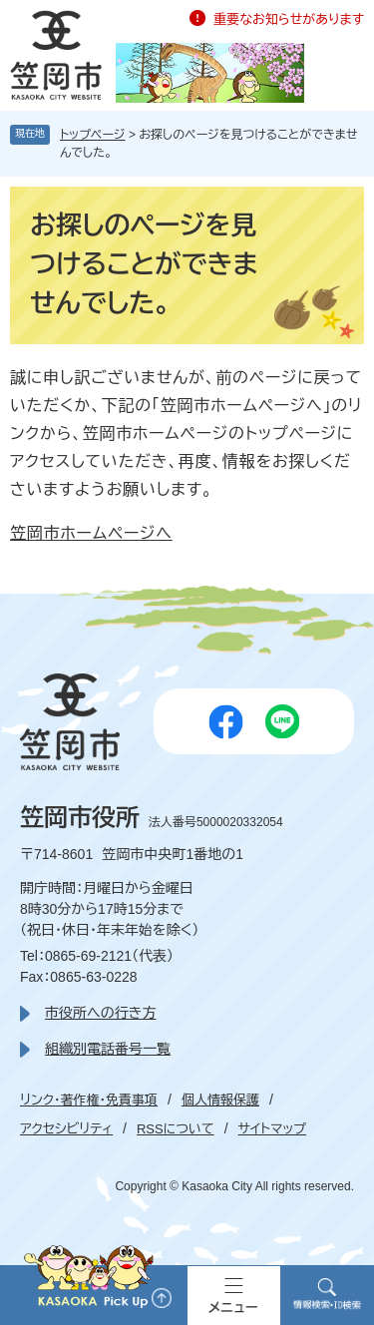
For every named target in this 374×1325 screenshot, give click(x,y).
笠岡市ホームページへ (91, 533)
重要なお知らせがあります (288, 19)
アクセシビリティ (66, 1128)
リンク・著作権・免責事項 (89, 1100)
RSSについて (175, 1128)
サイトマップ (272, 1128)
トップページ (93, 135)
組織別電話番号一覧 (108, 1049)
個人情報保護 (220, 1100)
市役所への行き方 (100, 1013)
